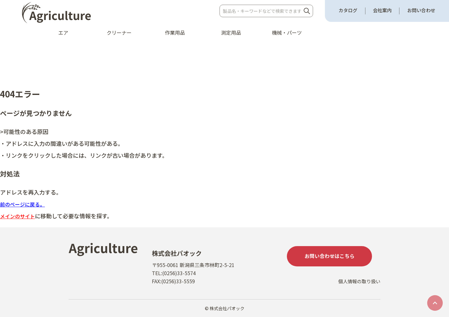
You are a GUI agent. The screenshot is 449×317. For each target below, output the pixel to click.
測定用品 (231, 32)
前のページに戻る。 (25, 204)
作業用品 (175, 32)
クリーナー (119, 32)
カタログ (348, 10)
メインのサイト (19, 216)
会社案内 (382, 10)
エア (63, 32)
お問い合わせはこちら (334, 257)
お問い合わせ (421, 10)
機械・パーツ (287, 32)
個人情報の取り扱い (358, 288)
